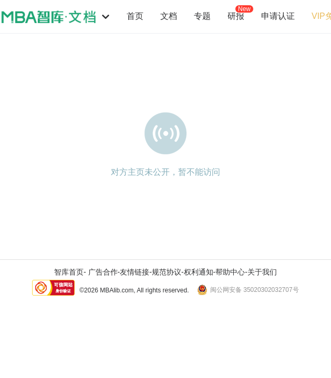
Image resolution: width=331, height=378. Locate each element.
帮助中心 (230, 272)
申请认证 (278, 16)
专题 (202, 16)
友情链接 (134, 272)
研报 (235, 15)
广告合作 (103, 272)
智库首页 (69, 272)
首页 (135, 16)
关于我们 (262, 272)
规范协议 (166, 272)
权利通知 (198, 272)
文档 (168, 16)
